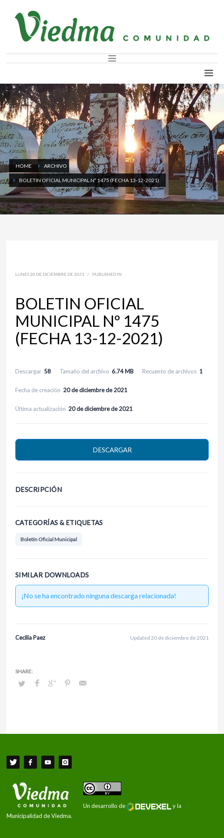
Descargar (112, 450)
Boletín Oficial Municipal (48, 539)
